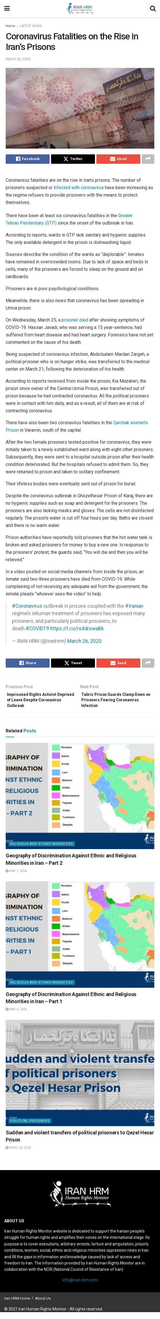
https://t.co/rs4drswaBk (77, 630)
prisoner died (75, 321)
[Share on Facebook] (28, 159)
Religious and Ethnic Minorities (41, 851)
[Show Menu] (7, 8)
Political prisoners (30, 1128)
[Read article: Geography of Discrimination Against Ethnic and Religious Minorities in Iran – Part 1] (80, 941)
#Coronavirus (27, 607)
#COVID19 (37, 630)
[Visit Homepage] (80, 8)
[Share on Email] (118, 159)
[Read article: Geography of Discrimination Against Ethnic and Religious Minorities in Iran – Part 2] (80, 803)
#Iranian (134, 607)
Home (10, 26)
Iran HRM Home (17, 1305)
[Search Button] (153, 8)
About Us (43, 1305)
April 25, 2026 (18, 1154)
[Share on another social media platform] (148, 159)
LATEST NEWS (31, 26)
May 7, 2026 (16, 878)
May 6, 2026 (16, 1016)
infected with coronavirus (79, 189)
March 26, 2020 (18, 59)
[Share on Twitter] (73, 159)
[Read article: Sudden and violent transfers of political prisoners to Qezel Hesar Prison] (80, 1080)
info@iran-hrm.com (80, 1286)
